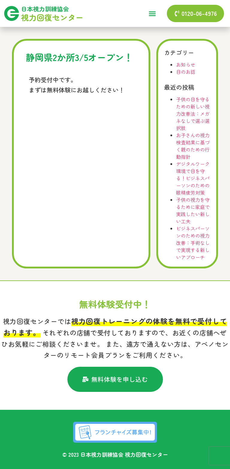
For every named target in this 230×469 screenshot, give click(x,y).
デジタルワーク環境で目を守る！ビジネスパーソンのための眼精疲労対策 (193, 178)
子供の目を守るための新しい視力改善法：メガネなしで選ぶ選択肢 (193, 114)
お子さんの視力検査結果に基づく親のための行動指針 (193, 146)
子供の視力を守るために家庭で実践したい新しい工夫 (193, 210)
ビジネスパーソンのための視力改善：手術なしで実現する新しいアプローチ (193, 243)
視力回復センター (52, 17)
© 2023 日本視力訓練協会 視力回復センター (115, 454)
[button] (152, 13)
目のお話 (185, 71)
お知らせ (185, 64)
